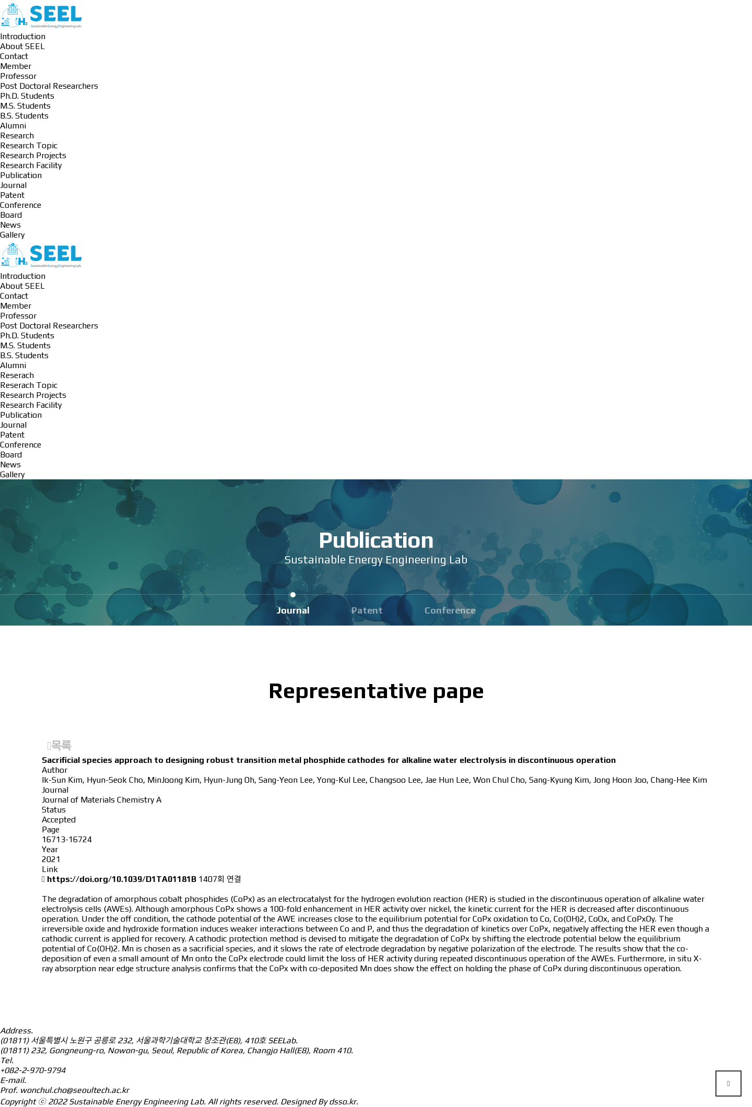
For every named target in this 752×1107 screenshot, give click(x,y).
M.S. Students (25, 106)
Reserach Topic (28, 385)
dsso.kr (342, 1101)
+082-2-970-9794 (32, 1070)
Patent (12, 195)
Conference (20, 205)
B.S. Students (24, 116)
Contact (14, 56)
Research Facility (31, 165)
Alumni (13, 126)
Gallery (12, 235)
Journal (13, 185)
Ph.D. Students (27, 96)
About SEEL (22, 46)
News (10, 225)
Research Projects (33, 155)
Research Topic (28, 145)
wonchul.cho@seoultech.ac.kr (74, 1090)
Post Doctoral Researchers (49, 86)
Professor (18, 76)
